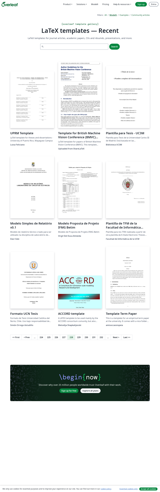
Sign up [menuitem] (141, 4)
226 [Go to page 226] (56, 337)
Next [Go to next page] (116, 337)
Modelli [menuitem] (94, 4)
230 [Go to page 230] (86, 337)
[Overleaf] (10, 4)
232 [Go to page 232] (101, 337)
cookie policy (106, 489)
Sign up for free (68, 390)
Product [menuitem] (67, 4)
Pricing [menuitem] (105, 4)
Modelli (113, 15)
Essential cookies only (129, 489)
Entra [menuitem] (153, 4)
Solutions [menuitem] (80, 4)
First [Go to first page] (16, 337)
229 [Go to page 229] (78, 337)
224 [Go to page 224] (41, 337)
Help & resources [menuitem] (121, 4)
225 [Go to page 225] (48, 337)
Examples (124, 15)
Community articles (140, 15)
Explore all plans (90, 390)
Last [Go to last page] (126, 337)
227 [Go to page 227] (64, 337)
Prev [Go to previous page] (27, 337)
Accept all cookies (148, 489)
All (105, 15)
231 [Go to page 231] (94, 337)
